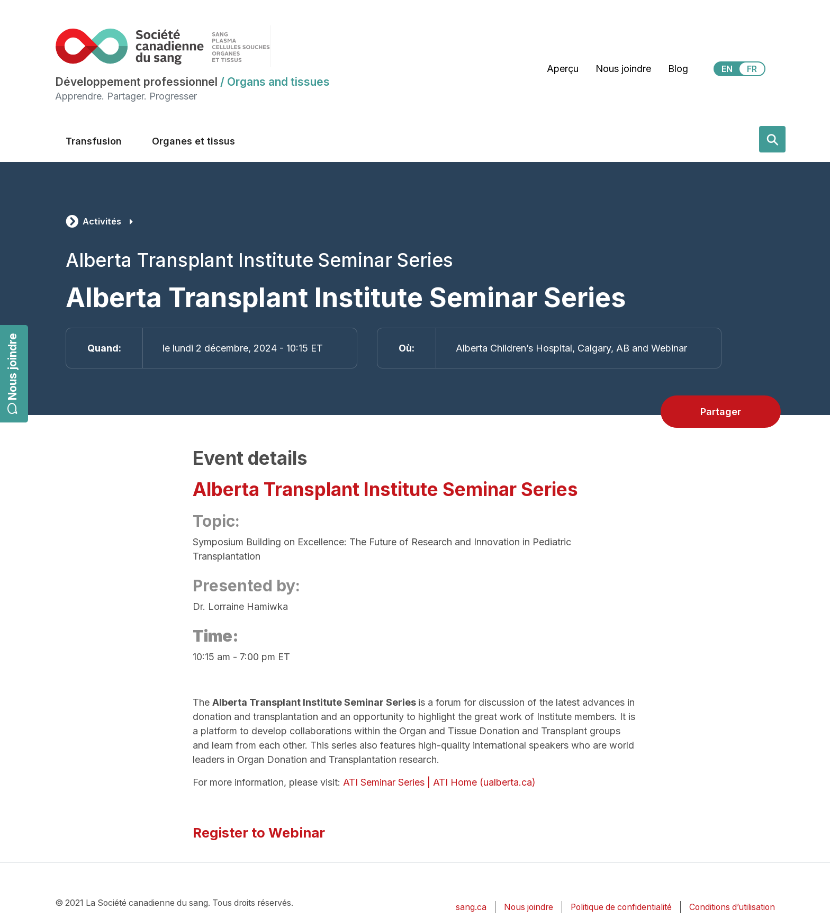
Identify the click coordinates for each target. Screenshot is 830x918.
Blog (678, 68)
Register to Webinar (259, 832)
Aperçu (563, 68)
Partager (720, 411)
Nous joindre (12, 373)
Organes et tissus (193, 141)
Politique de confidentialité (621, 907)
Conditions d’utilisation (732, 907)
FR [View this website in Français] (752, 69)
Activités (102, 221)
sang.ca (471, 907)
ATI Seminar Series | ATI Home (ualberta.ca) (439, 782)
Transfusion (94, 141)
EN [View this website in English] (727, 69)
